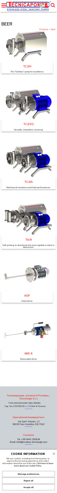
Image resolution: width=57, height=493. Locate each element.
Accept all (28, 487)
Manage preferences (28, 474)
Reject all (28, 480)
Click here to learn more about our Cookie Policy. (34, 464)
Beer (53, 29)
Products (44, 29)
